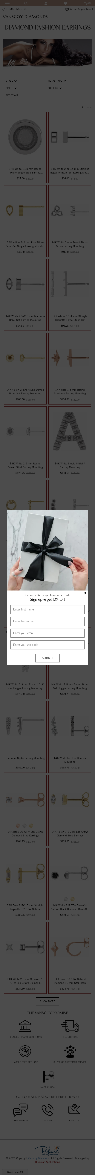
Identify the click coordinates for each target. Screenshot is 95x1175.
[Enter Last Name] (47, 621)
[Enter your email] (47, 633)
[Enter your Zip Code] (47, 644)
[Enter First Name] (47, 609)
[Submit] (47, 658)
